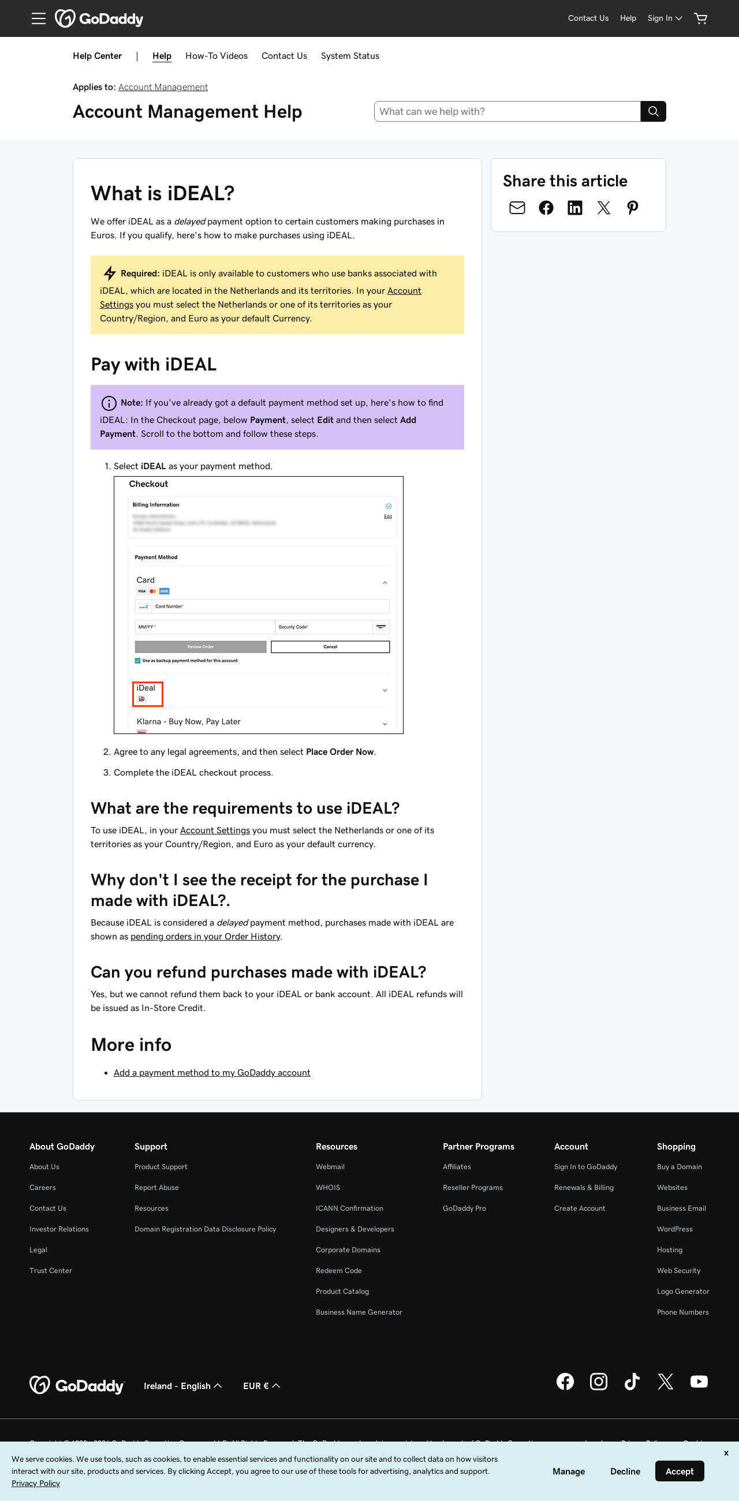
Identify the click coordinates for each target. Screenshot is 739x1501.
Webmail (330, 1166)
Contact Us (284, 55)
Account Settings (215, 829)
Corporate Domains (348, 1249)
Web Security (678, 1270)
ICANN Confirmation (349, 1208)
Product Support (161, 1166)
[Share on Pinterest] (632, 208)
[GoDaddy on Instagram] (598, 1388)
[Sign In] (666, 18)
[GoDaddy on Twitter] (665, 1388)
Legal (38, 1249)
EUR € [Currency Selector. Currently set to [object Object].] (263, 1386)
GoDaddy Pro (464, 1208)
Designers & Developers (355, 1229)
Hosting (669, 1249)
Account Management (163, 86)
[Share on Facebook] (546, 208)
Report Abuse (157, 1187)
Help (161, 55)
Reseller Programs (473, 1187)
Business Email (681, 1208)
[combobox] (507, 111)
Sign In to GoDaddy (585, 1166)
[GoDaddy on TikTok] (632, 1388)
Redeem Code (339, 1270)
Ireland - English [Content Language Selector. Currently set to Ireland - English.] (184, 1386)
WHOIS (328, 1187)
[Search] (653, 111)
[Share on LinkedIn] (575, 208)
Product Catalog (342, 1291)
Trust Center (50, 1270)
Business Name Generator (359, 1312)
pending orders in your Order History (205, 936)
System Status (350, 55)
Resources (152, 1208)
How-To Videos (216, 55)
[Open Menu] (34, 18)
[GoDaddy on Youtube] (699, 1388)
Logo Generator (683, 1291)
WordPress (675, 1229)
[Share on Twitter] (603, 208)
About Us (44, 1166)
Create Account (580, 1208)
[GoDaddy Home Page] (77, 1385)
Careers (42, 1187)
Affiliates (457, 1166)
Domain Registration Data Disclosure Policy (205, 1229)
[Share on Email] (517, 208)
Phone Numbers (683, 1312)
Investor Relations (59, 1229)
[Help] (628, 18)
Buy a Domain (679, 1166)
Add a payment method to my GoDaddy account (212, 1072)
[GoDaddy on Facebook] (565, 1388)
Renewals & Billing (584, 1187)
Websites (672, 1187)
